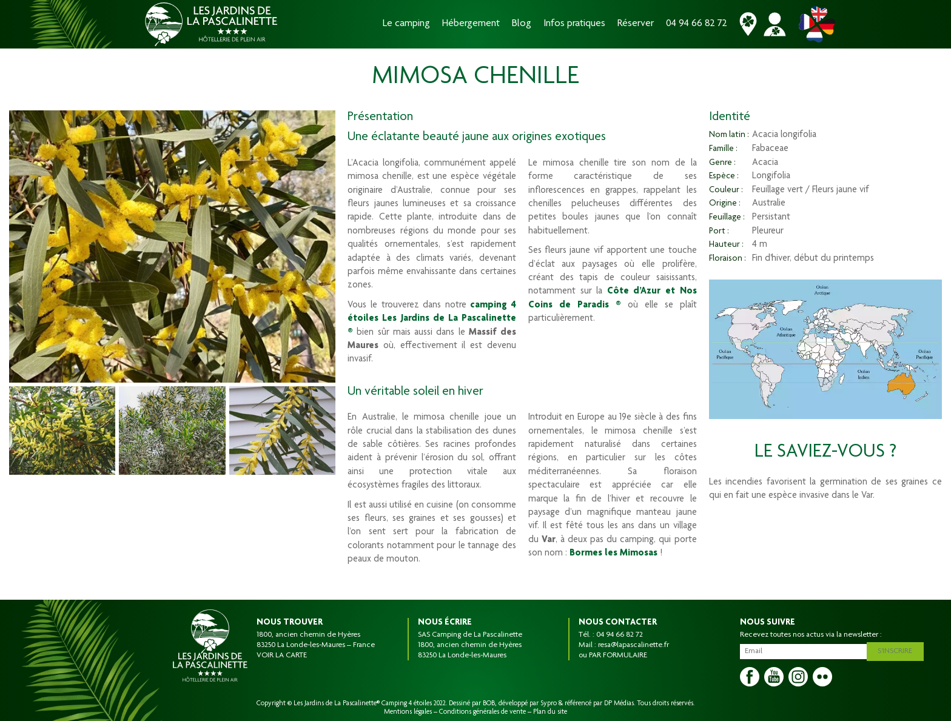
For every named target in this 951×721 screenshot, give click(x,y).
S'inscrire (898, 649)
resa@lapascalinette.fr (633, 645)
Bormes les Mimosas (613, 553)
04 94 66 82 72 (696, 24)
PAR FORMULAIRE (618, 655)
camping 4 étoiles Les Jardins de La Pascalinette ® (432, 319)
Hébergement (471, 24)
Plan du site (550, 712)
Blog (521, 24)
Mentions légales (408, 712)
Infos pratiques (574, 24)
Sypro (548, 703)
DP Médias (619, 703)
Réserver (635, 24)
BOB (489, 703)
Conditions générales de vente (482, 712)
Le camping (406, 24)
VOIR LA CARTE (282, 655)
